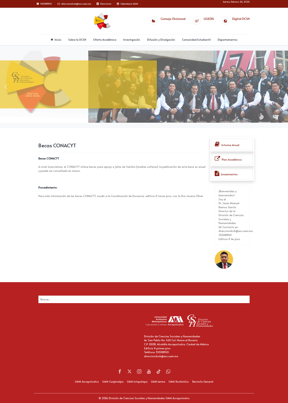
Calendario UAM (129, 3)
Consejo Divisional (173, 19)
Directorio (105, 3)
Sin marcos (75, 335)
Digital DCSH (241, 19)
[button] (6, 87)
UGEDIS (209, 19)
